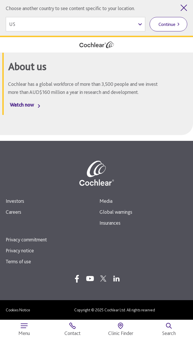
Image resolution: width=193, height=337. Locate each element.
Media (106, 201)
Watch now (22, 105)
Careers (13, 212)
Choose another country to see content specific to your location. (70, 8)
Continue (166, 24)
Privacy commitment (26, 239)
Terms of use (18, 261)
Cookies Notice (18, 310)
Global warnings (116, 212)
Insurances (110, 223)
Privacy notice (20, 250)
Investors (15, 201)
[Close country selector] (183, 7)
